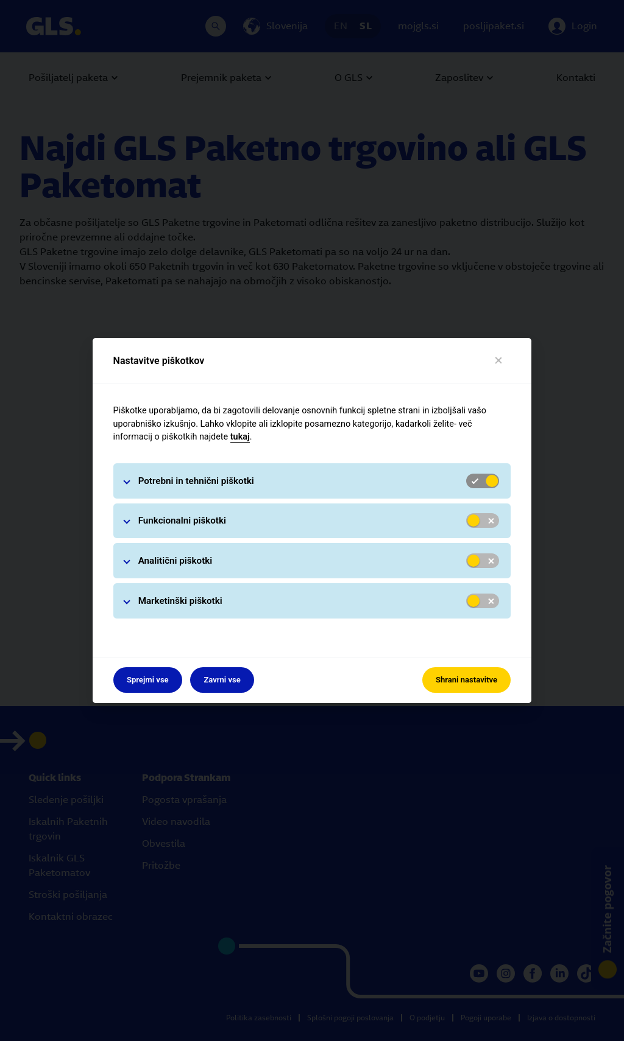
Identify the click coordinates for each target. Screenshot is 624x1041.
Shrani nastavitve (466, 679)
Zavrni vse (222, 679)
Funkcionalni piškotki (182, 520)
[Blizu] (499, 361)
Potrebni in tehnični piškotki (196, 480)
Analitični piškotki (175, 560)
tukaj (240, 437)
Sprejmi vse (148, 679)
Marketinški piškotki (180, 600)
